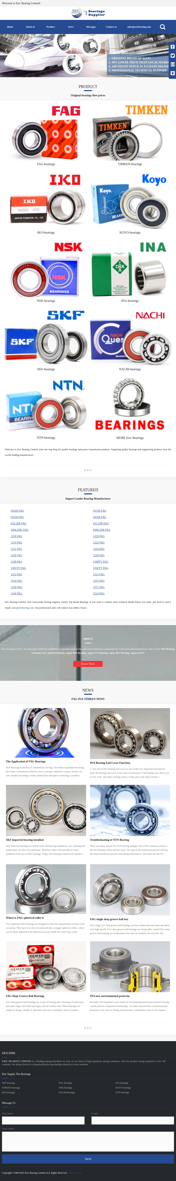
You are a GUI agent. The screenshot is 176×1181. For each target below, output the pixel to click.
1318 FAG (16, 593)
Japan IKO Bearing (119, 653)
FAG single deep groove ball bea (109, 919)
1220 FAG (99, 536)
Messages (91, 26)
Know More (88, 663)
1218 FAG (16, 536)
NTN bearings (122, 1092)
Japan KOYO (137, 653)
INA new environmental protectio (110, 996)
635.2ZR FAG (101, 523)
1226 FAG (16, 555)
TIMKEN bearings (11, 1087)
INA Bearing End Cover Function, (110, 762)
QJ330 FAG (99, 510)
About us (30, 26)
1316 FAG (16, 587)
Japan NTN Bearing (97, 653)
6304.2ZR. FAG (20, 529)
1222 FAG (99, 542)
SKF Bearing (167, 649)
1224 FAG (99, 549)
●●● (88, 470)
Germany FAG (39, 653)
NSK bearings (65, 1087)
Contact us (111, 26)
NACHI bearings (67, 1092)
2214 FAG (99, 593)
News (70, 26)
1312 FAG (16, 574)
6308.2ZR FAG (101, 529)
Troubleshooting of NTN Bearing (109, 839)
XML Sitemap (75, 1172)
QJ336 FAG (99, 517)
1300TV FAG (100, 561)
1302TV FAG (100, 568)
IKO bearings (8, 1092)
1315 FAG (99, 580)
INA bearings (121, 1083)
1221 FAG (16, 549)
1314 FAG (16, 580)
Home (10, 26)
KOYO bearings (123, 1087)
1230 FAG (16, 561)
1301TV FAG (18, 568)
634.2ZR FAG (19, 523)
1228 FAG (99, 555)
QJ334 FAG (17, 517)
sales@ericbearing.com (139, 26)
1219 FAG (16, 542)
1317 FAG (99, 587)
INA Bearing (58, 653)
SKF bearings (8, 1083)
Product (50, 26)
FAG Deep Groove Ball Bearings (25, 996)
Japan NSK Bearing (76, 653)
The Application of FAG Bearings (26, 761)
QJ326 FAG (17, 510)
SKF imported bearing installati (25, 839)
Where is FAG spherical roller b (25, 917)
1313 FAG (99, 574)
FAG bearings (65, 1083)
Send (88, 1158)
